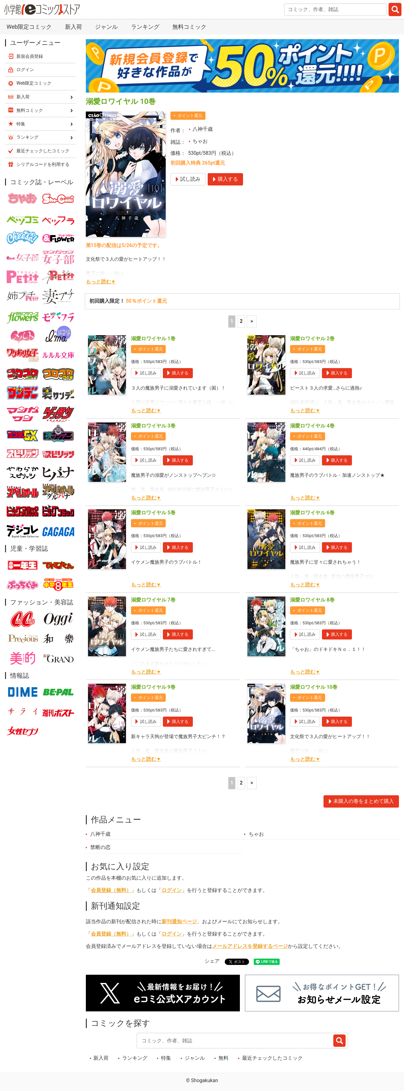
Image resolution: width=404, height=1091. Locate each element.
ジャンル (106, 26)
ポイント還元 (190, 115)
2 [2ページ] (241, 321)
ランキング (145, 26)
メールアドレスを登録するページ (250, 946)
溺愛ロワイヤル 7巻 (153, 600)
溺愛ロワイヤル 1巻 (153, 339)
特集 (166, 1058)
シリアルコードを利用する (42, 164)
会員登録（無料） (111, 890)
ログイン (172, 890)
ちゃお (200, 141)
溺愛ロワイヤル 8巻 (312, 600)
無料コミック (189, 26)
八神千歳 (203, 129)
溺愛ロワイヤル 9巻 (153, 687)
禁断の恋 (100, 847)
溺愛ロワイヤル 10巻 (313, 687)
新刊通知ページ (179, 921)
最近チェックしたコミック (272, 1058)
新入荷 (73, 26)
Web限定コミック (29, 26)
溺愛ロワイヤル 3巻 (153, 426)
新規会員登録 (29, 56)
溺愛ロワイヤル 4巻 (312, 426)
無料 (223, 1058)
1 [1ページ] (231, 321)
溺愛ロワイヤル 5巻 (153, 513)
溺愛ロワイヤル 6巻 (312, 513)
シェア (212, 961)
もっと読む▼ (101, 282)
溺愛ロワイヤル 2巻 (312, 339)
